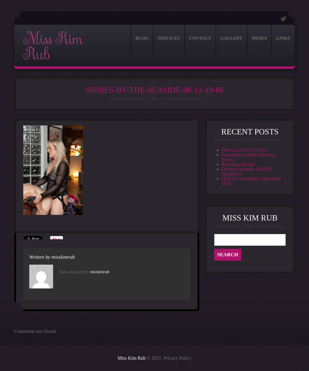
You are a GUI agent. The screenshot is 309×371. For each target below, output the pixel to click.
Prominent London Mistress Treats (248, 157)
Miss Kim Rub (53, 47)
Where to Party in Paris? (245, 150)
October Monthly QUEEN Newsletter (247, 171)
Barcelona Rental (238, 164)
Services (169, 38)
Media (259, 38)
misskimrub (63, 257)
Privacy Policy (177, 358)
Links (283, 38)
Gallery (231, 38)
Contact (200, 38)
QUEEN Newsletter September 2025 (251, 181)
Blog (141, 38)
